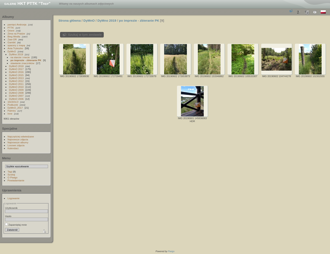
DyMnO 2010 (16, 87)
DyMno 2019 (16, 54)
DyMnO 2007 (16, 95)
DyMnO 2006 (16, 98)
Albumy (8, 16)
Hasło (8, 216)
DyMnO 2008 (16, 92)
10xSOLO (13, 101)
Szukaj (11, 174)
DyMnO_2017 (15, 107)
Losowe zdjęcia (16, 145)
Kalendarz (13, 148)
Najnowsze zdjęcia (18, 139)
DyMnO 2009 (16, 89)
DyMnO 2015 (16, 75)
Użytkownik (11, 208)
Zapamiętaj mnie (16, 224)
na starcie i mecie (20, 57)
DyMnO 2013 (16, 78)
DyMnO (12, 51)
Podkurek (13, 104)
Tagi (10, 171)
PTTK (11, 27)
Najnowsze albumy (18, 142)
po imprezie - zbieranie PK (26, 60)
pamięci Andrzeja (17, 24)
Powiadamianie (16, 180)
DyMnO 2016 (16, 72)
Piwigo (171, 251)
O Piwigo (12, 177)
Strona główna (70, 20)
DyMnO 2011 (16, 84)
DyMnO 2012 (16, 81)
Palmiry (12, 110)
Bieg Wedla (14, 36)
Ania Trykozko (15, 48)
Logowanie (14, 198)
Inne (10, 113)
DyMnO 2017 (16, 69)
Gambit (12, 42)
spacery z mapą (16, 45)
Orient (11, 30)
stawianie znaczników (22, 63)
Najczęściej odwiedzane (21, 136)
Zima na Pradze (16, 33)
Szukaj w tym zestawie (85, 34)
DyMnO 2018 (16, 66)
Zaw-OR (12, 39)
